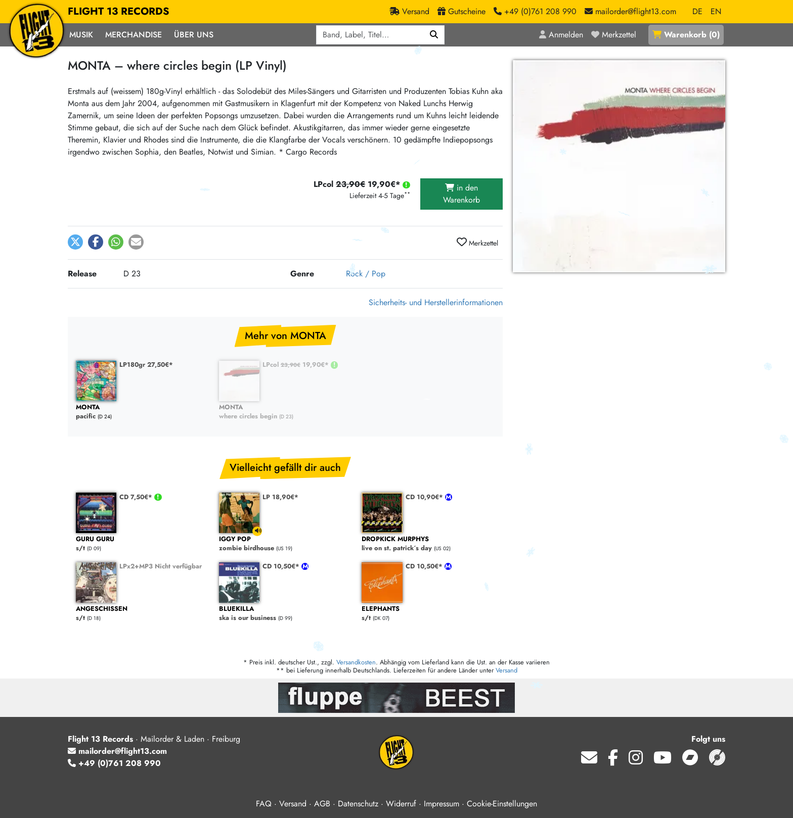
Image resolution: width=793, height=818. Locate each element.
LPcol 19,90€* (296, 364)
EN (716, 11)
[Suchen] (434, 34)
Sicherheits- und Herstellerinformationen (436, 302)
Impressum (441, 803)
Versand (506, 670)
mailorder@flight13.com (117, 751)
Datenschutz (358, 803)
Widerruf (401, 803)
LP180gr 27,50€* (146, 364)
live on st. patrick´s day (428, 544)
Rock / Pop (365, 273)
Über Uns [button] (193, 34)
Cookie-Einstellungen (502, 803)
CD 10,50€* (281, 566)
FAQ (264, 803)
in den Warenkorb (461, 194)
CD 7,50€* (136, 497)
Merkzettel (477, 242)
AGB (322, 803)
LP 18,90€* (280, 497)
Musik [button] (81, 34)
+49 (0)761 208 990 (114, 763)
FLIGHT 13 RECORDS (118, 12)
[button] (75, 242)
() (686, 34)
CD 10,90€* (425, 497)
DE (697, 11)
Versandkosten (356, 662)
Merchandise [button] (133, 34)
